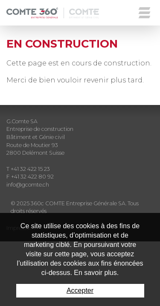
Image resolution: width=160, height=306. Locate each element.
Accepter (80, 290)
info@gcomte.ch (27, 184)
